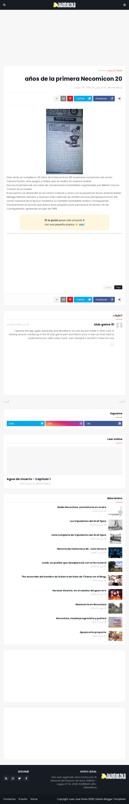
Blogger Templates (115, 799)
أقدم (7, 401)
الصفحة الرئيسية (115, 70)
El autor (23, 799)
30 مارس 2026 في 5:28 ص (18, 324)
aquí (81, 224)
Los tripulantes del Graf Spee (88, 521)
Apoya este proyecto (93, 632)
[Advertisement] (64, 37)
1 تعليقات (77, 87)
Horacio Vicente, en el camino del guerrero (79, 590)
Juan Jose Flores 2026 (81, 799)
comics (102, 70)
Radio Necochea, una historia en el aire (81, 507)
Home (34, 799)
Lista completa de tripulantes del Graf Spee (79, 535)
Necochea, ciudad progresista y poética (81, 618)
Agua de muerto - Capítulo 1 (29, 479)
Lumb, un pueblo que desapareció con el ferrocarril (74, 562)
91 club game (104, 324)
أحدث (121, 401)
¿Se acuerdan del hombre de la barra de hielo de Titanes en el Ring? (64, 576)
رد (112, 344)
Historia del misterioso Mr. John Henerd (81, 548)
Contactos (9, 799)
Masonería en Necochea (91, 604)
